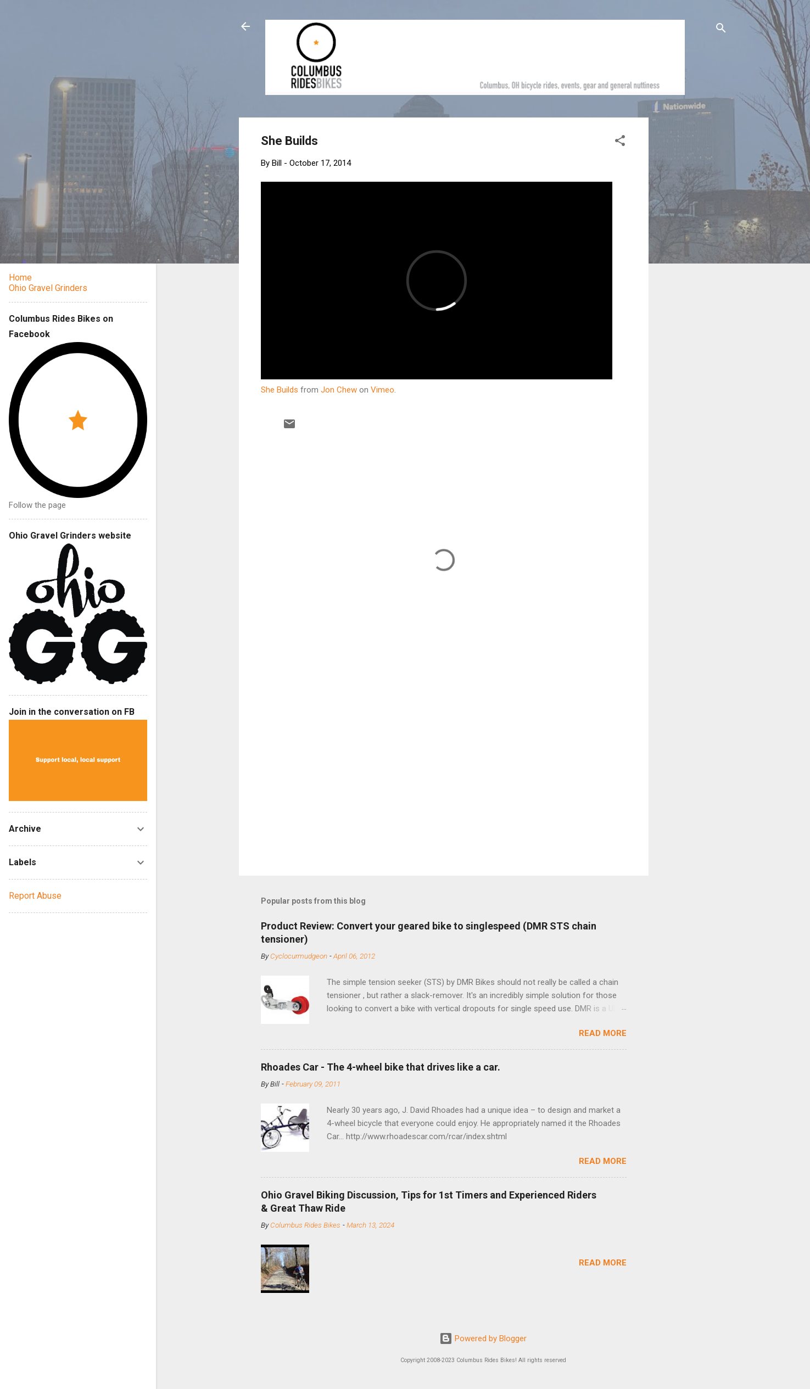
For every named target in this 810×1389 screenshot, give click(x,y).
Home (20, 277)
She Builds (279, 390)
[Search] (721, 30)
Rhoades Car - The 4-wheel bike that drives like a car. (380, 1067)
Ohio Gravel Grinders (48, 288)
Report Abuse (35, 895)
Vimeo (382, 390)
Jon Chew (339, 390)
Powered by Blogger (483, 1338)
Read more (603, 1033)
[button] (620, 142)
